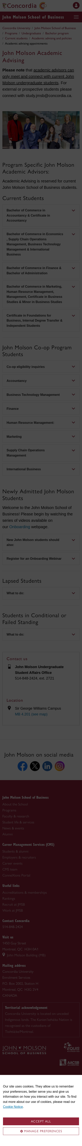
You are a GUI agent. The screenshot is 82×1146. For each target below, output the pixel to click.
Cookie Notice (13, 1106)
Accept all (41, 1121)
